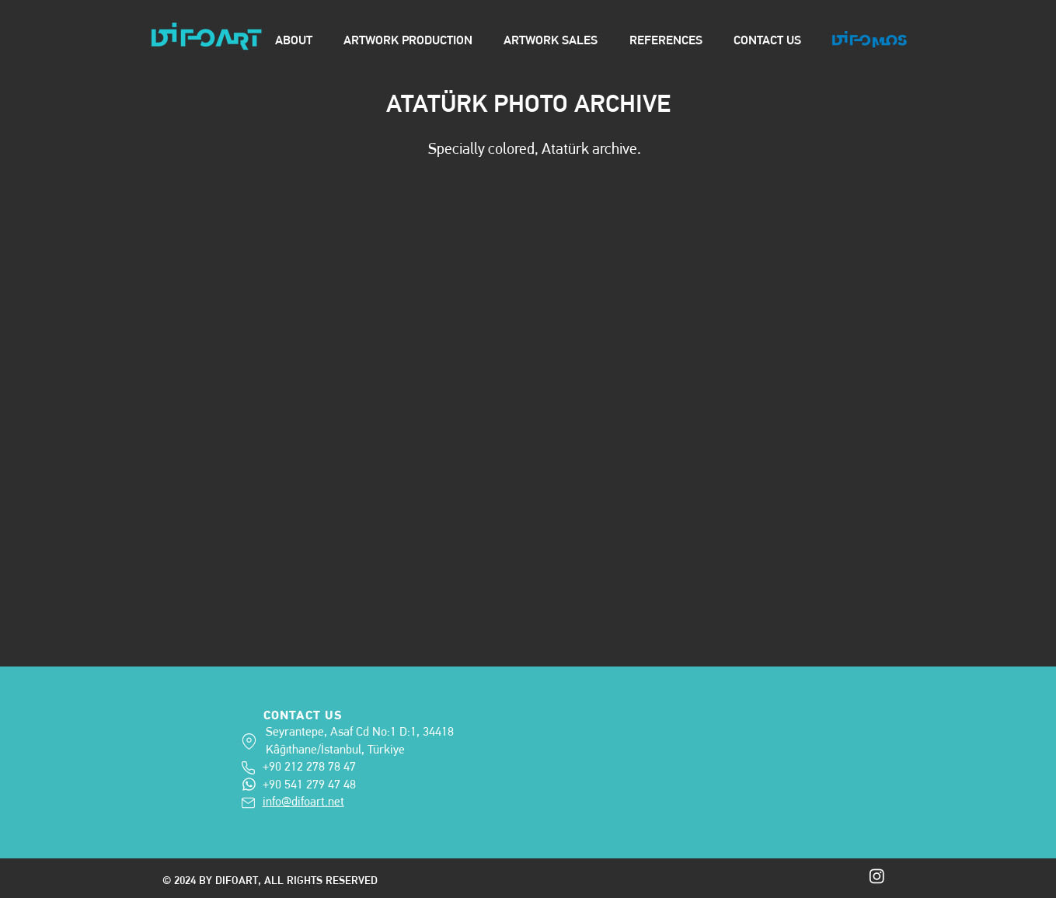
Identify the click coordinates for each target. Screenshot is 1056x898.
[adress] (249, 741)
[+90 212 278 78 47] (250, 768)
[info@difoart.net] (250, 803)
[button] (535, 395)
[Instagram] (877, 876)
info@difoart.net (303, 801)
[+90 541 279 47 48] (249, 784)
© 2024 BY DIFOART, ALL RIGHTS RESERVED (271, 879)
